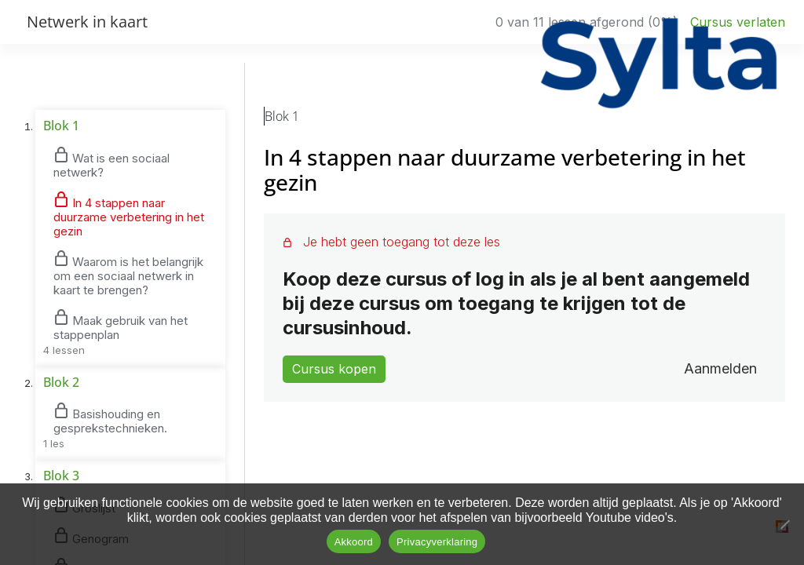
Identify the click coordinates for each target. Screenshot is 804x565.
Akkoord (353, 542)
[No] (784, 524)
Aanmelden (720, 368)
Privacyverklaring (437, 542)
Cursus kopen (334, 369)
